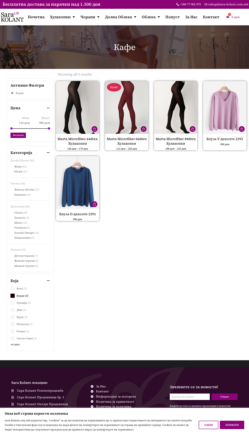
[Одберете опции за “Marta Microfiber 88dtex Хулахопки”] (192, 129)
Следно (224, 396)
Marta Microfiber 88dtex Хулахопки (176, 141)
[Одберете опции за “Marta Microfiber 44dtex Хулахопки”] (94, 129)
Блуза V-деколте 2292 (225, 138)
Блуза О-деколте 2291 (77, 214)
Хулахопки (62, 17)
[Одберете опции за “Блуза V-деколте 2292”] (242, 129)
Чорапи (90, 17)
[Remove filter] (30, 93)
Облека (151, 17)
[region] (124, 421)
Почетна (36, 17)
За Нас (191, 17)
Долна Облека (120, 17)
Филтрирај (18, 135)
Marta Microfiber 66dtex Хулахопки (127, 141)
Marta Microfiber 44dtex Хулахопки (78, 141)
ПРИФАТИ (232, 425)
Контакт (211, 17)
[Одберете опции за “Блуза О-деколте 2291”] (94, 204)
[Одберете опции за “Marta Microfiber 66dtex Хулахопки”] (144, 129)
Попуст (172, 17)
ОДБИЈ (208, 425)
